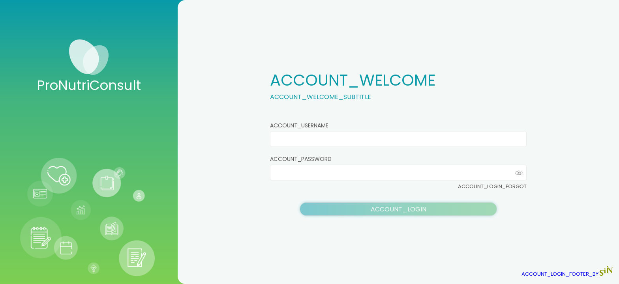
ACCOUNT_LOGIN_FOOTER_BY (567, 274)
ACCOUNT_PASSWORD (301, 159)
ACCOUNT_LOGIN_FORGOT (492, 186)
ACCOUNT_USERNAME (299, 125)
